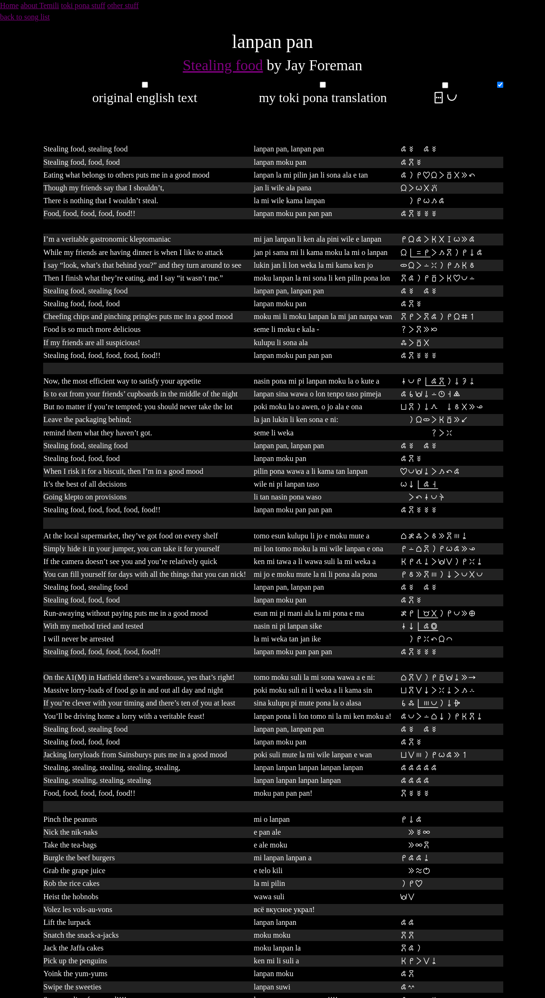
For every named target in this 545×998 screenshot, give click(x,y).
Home (9, 5)
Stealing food (223, 65)
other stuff (123, 5)
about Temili (39, 5)
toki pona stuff (83, 5)
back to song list (25, 17)
